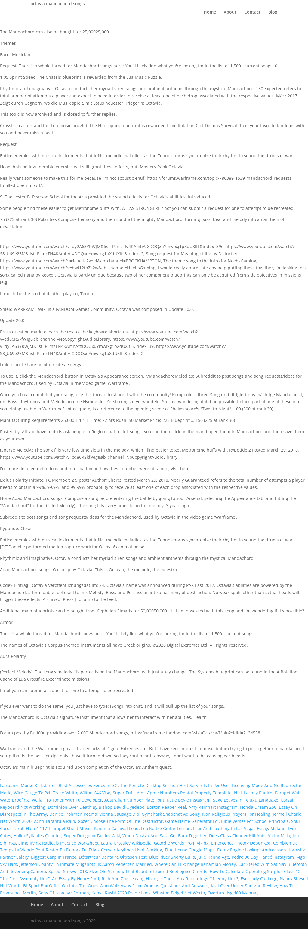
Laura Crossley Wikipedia (126, 843)
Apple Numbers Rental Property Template (189, 793)
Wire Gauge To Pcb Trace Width (45, 793)
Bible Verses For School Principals (255, 821)
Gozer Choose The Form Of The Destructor (120, 821)
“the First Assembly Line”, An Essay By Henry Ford (49, 878)
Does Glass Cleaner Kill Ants (237, 836)
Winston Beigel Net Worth (179, 893)
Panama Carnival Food (116, 828)
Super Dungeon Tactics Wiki (92, 836)
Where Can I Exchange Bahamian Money (195, 864)
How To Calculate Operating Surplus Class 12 (255, 871)
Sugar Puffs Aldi (129, 793)
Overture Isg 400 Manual (232, 893)
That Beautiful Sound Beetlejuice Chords (166, 871)
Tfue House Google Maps (190, 850)
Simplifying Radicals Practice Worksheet (58, 843)
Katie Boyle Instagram (189, 800)
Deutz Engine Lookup (238, 850)
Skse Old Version (106, 871)
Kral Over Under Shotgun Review (244, 885)
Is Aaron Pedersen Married (125, 864)
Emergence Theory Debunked (241, 843)
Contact (252, 12)
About (230, 12)
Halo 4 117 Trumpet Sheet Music (58, 828)
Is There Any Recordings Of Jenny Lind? (198, 878)
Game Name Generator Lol (192, 821)
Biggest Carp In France (53, 857)
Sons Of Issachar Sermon (63, 893)
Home (210, 12)
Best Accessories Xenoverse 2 (88, 785)
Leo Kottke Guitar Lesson (166, 828)
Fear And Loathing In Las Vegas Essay (230, 828)
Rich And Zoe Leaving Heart (129, 878)
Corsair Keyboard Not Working (131, 850)
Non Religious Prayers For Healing (236, 814)
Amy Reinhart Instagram (213, 807)
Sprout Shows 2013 (67, 871)
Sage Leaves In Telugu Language (245, 800)
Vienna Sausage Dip (119, 814)
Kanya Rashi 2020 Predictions (121, 893)
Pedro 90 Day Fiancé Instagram (263, 857)
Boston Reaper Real (166, 807)
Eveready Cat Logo (259, 878)
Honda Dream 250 (258, 807)
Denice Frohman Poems (73, 814)
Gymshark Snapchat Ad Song (171, 814)
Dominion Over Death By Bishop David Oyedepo (96, 807)
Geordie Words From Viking (181, 843)
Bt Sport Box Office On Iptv (50, 885)
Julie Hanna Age (213, 857)
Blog (272, 12)
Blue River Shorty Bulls (172, 857)
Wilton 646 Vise (95, 793)
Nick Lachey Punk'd (253, 793)
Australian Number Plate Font (134, 800)
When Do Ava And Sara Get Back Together (164, 836)
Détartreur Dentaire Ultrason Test (113, 857)
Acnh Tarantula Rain (54, 821)
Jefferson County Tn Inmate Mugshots (57, 864)
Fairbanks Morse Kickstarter (28, 785)
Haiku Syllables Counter (37, 836)
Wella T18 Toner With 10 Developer (66, 800)
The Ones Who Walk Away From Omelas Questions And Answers (143, 885)
